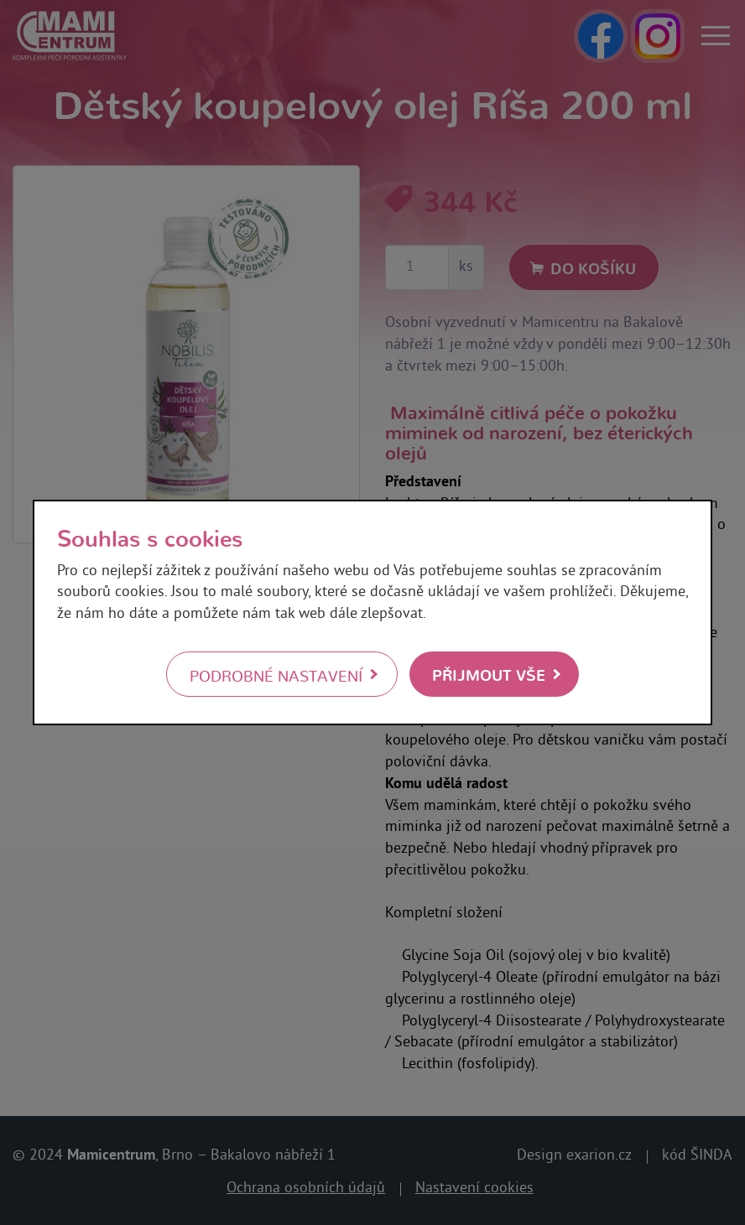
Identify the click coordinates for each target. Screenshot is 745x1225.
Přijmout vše (488, 674)
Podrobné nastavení (276, 675)
